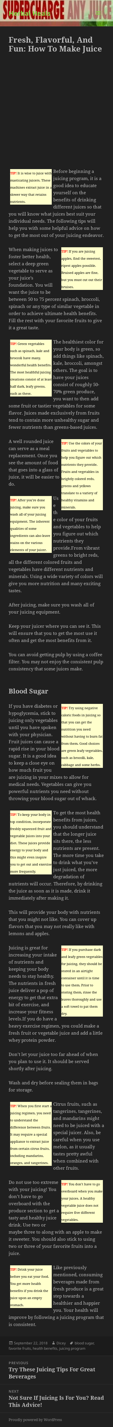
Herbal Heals (30, 13)
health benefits (45, 1348)
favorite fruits (20, 1348)
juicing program (72, 1348)
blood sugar (84, 1343)
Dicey (61, 1343)
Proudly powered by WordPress (35, 1419)
